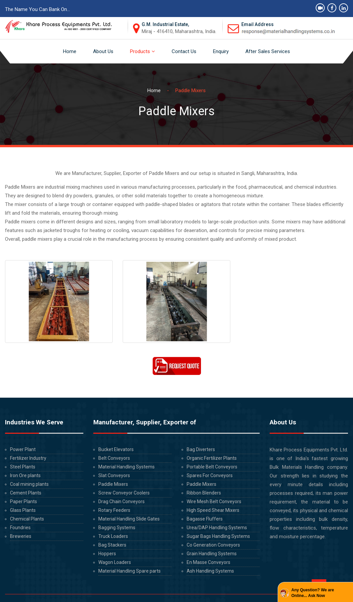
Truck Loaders (113, 536)
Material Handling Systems (126, 466)
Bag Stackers (112, 545)
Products (140, 51)
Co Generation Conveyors (213, 545)
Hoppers (107, 553)
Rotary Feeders (114, 510)
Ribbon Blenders (203, 492)
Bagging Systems (116, 527)
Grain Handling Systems (212, 553)
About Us (103, 51)
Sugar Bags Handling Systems (218, 536)
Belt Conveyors (114, 458)
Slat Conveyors (114, 475)
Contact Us (184, 51)
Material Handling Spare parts (129, 571)
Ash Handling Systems (210, 571)
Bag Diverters (201, 449)
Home (69, 51)
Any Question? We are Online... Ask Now (312, 593)
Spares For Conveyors (210, 475)
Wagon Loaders (114, 562)
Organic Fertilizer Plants (212, 458)
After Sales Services (267, 51)
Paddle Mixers (113, 484)
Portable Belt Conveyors (212, 466)
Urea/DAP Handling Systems (217, 527)
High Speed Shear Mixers (213, 510)
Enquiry (221, 51)
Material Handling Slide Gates (129, 519)
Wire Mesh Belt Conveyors (214, 501)
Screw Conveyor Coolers (123, 492)
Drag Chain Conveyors (121, 501)
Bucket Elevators (115, 449)
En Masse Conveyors (208, 562)
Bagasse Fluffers (204, 519)
